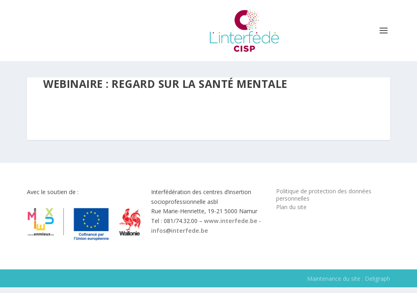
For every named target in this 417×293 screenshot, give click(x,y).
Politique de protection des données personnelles (323, 194)
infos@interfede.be (179, 230)
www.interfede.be (230, 221)
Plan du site (291, 207)
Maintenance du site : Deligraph (348, 278)
